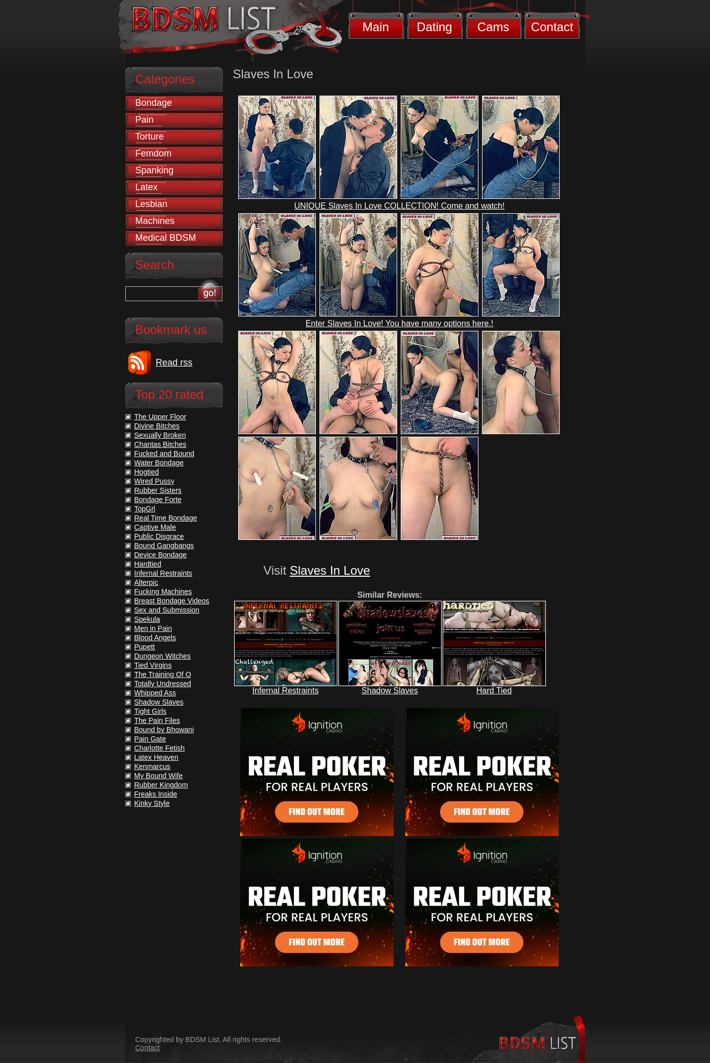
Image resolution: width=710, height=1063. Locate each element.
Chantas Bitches (160, 444)
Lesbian (151, 204)
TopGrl (144, 509)
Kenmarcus (152, 766)
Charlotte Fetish (159, 748)
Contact (552, 27)
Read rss (174, 362)
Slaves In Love (330, 570)
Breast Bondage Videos (172, 601)
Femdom (153, 153)
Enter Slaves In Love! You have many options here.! (399, 323)
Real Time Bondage (165, 518)
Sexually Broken (160, 435)
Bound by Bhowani (164, 730)
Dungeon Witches (162, 656)
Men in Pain (153, 628)
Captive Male (155, 527)
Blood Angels (155, 638)
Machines (155, 221)
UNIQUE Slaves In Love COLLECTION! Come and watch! (399, 205)
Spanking (154, 170)
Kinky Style (152, 803)
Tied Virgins (153, 665)
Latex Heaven (156, 757)
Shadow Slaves (389, 690)
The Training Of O (162, 674)
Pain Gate (150, 739)
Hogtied (146, 472)
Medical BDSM (165, 238)
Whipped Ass (155, 693)
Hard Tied (494, 690)
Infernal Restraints (286, 690)
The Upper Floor (160, 417)
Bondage (153, 103)
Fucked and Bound (164, 453)
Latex (146, 187)
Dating (434, 27)
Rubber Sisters (158, 490)
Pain (144, 120)
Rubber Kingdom (161, 785)
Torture (149, 136)
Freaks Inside (155, 794)
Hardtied (148, 564)
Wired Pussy (154, 481)
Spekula (147, 619)
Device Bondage (160, 555)
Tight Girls (150, 711)
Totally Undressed (162, 684)
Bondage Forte (158, 499)
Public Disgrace (159, 536)
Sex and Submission (167, 610)
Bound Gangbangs (164, 545)
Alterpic (146, 582)
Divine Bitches (157, 426)
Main (375, 27)
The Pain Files (157, 720)
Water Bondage (159, 463)
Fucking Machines (163, 591)
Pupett (144, 647)
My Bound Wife (158, 776)
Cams (493, 27)
